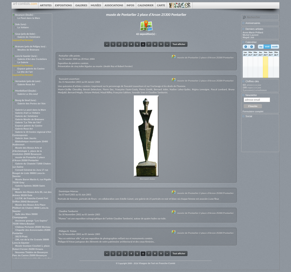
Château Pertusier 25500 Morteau (33, 227)
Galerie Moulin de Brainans (29, 119)
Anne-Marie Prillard (253, 32)
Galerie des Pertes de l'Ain (31, 103)
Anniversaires (253, 23)
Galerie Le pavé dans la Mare (30, 110)
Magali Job (248, 37)
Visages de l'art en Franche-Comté (157, 263)
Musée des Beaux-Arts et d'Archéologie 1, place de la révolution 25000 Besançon (27, 151)
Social (249, 116)
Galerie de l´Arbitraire (26, 116)
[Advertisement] (261, 136)
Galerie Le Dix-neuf (27, 94)
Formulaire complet (253, 111)
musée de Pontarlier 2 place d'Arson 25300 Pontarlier (205, 57)
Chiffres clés (252, 81)
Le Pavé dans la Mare (28, 18)
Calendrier (251, 42)
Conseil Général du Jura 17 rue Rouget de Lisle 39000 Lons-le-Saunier (30, 173)
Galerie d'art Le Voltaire (27, 113)
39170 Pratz (21, 236)
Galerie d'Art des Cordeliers (32, 59)
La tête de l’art (25, 72)
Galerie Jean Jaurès (25, 138)
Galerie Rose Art (26, 84)
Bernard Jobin (147, 179)
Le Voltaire (23, 27)
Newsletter (251, 95)
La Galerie (22, 62)
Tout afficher (179, 44)
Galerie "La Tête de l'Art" (28, 122)
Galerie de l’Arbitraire (28, 37)
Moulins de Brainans (28, 50)
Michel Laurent (251, 35)
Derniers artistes (254, 29)
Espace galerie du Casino (30, 68)
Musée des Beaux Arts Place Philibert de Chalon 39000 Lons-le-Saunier (30, 208)
